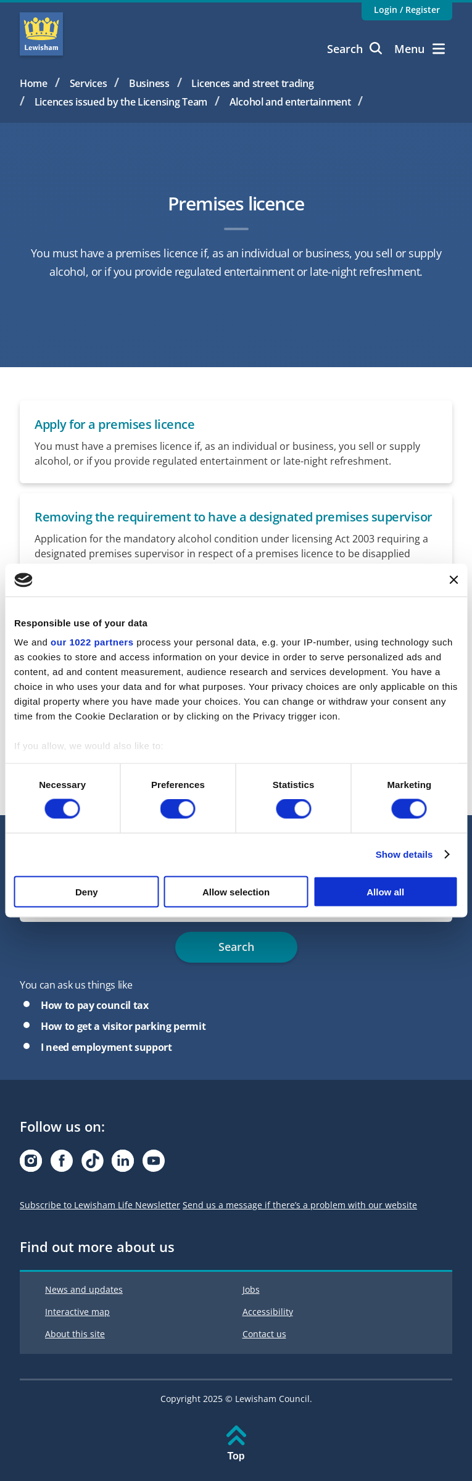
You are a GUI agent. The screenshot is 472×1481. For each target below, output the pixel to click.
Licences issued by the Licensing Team (121, 102)
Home (34, 83)
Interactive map (77, 1311)
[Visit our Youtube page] (154, 1164)
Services (88, 83)
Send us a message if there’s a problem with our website (300, 1205)
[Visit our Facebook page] (62, 1164)
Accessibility (267, 1311)
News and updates (84, 1289)
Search (354, 48)
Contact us (264, 1334)
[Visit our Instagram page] (31, 1164)
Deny (86, 891)
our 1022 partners (92, 642)
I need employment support (106, 1047)
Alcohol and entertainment (290, 102)
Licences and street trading (252, 83)
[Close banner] (453, 580)
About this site (75, 1334)
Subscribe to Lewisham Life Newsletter (100, 1205)
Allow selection (236, 891)
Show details (404, 854)
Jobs (251, 1289)
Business (149, 83)
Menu (419, 48)
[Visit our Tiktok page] (92, 1164)
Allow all (385, 891)
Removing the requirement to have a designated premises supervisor (234, 516)
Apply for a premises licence (114, 424)
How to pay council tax (95, 1005)
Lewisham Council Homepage (41, 34)
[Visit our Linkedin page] (123, 1164)
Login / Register (407, 9)
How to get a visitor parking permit (123, 1026)
